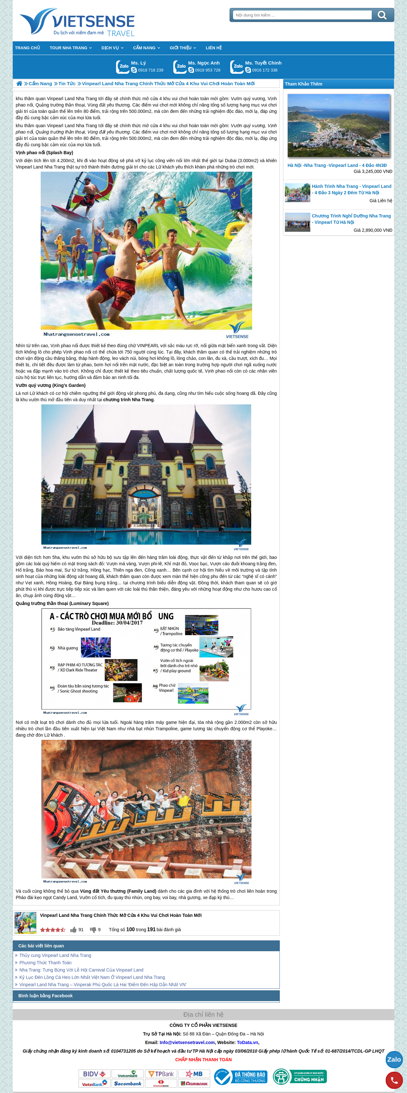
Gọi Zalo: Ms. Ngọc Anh (180, 67)
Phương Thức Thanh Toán (45, 962)
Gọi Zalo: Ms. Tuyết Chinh (237, 67)
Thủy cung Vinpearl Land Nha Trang (55, 955)
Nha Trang (86, 125)
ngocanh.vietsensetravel (191, 70)
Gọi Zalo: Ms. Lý (123, 67)
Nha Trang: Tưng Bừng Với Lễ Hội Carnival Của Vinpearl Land (81, 970)
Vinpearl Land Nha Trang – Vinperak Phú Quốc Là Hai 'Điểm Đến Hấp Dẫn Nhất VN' (102, 984)
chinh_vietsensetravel (248, 70)
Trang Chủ (93, 20)
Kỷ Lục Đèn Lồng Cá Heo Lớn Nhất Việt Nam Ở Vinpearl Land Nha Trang (92, 977)
